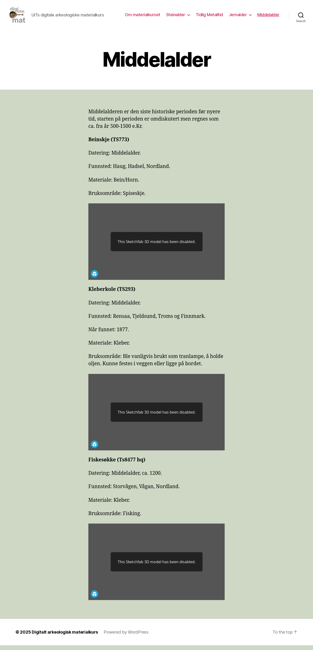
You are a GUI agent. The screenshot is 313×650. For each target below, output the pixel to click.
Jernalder (238, 17)
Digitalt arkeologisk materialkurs (65, 636)
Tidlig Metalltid (209, 17)
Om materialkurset (142, 17)
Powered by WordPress (126, 636)
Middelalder (268, 17)
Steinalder (175, 17)
